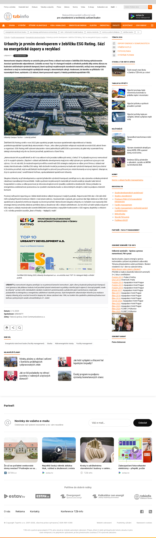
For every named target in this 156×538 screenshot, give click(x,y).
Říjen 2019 (116, 298)
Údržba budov (128, 32)
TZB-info (7, 37)
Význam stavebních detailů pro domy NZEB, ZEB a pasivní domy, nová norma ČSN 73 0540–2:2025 (139, 150)
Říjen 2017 (116, 293)
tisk (6, 327)
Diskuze (34, 7)
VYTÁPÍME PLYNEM (126, 55)
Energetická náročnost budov (35, 37)
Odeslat (142, 422)
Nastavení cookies (144, 523)
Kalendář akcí (24, 7)
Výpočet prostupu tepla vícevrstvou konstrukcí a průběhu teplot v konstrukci (137, 92)
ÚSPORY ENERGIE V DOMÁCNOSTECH (134, 43)
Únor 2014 (116, 280)
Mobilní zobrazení (104, 523)
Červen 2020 (117, 301)
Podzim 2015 (117, 285)
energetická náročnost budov (15, 32)
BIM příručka (120, 214)
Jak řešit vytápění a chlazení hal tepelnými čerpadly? (88, 362)
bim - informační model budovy (72, 32)
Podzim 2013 (117, 277)
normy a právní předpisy (111, 32)
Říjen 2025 (116, 311)
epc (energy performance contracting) (43, 32)
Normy (75, 7)
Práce (59, 7)
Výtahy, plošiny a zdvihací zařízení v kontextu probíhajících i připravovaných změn (35, 361)
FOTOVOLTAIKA (124, 51)
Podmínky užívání (124, 523)
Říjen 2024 (116, 309)
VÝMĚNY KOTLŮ (124, 47)
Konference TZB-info (72, 511)
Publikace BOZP (121, 220)
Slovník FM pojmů (122, 217)
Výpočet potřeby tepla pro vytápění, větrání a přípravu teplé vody (139, 117)
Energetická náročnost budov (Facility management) (24, 344)
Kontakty (35, 511)
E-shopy (91, 7)
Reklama (20, 511)
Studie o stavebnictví (123, 196)
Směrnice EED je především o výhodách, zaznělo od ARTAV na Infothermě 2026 (139, 162)
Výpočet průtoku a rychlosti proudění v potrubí (137, 104)
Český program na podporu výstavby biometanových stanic (88, 376)
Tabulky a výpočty (47, 7)
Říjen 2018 (116, 296)
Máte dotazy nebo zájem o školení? (126, 269)
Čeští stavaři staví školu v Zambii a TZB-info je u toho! (138, 71)
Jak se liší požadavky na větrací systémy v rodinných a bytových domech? (34, 375)
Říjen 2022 (116, 303)
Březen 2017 (117, 290)
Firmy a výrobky (9, 7)
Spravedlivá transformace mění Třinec (139, 138)
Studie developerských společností (129, 193)
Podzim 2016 (117, 288)
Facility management (18, 37)
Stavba (49, 344)
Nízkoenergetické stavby (64, 344)
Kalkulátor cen (102, 7)
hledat (19, 327)
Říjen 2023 (116, 306)
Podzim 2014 (117, 282)
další (138, 32)
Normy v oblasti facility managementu (127, 180)
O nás (7, 511)
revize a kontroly (93, 32)
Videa (83, 7)
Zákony (66, 7)
